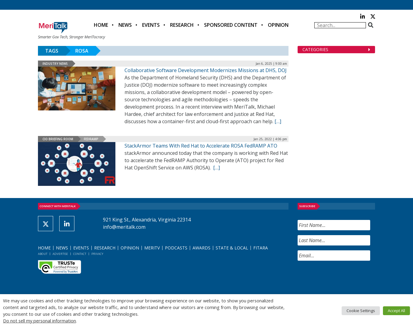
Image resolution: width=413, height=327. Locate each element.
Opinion (278, 25)
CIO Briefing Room (58, 139)
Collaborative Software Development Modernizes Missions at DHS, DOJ (206, 70)
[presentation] (344, 277)
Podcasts (176, 248)
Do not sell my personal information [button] (39, 321)
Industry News (55, 63)
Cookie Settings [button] (360, 310)
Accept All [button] (396, 310)
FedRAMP (91, 139)
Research (182, 25)
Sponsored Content (231, 25)
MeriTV (152, 248)
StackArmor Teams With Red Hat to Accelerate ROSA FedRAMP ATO (201, 145)
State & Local (232, 248)
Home (101, 25)
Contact (79, 254)
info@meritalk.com (124, 227)
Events (151, 25)
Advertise (60, 254)
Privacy (97, 254)
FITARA (260, 248)
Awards (201, 248)
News (125, 25)
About (42, 254)
